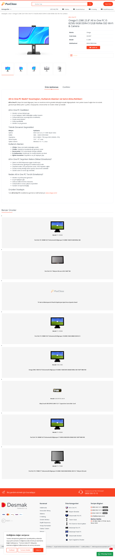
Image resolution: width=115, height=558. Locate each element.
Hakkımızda (43, 508)
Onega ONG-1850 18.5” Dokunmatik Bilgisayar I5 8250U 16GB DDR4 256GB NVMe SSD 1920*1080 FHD (57, 370)
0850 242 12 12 (100, 507)
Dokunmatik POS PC (73, 515)
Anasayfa (4, 14)
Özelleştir (12, 550)
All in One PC (72, 17)
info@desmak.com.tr (98, 516)
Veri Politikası (48, 546)
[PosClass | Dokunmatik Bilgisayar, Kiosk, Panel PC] (9, 4)
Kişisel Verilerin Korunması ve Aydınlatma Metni (66, 546)
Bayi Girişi (108, 4)
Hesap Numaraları (45, 525)
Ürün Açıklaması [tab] (51, 87)
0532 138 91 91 (99, 513)
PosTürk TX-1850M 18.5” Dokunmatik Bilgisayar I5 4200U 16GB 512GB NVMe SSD (57, 240)
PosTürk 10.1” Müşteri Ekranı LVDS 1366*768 (57, 271)
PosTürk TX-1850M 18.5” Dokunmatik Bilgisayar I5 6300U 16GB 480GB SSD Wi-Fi (57, 336)
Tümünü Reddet (25, 550)
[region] (25, 543)
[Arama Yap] (59, 4)
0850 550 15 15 (91, 493)
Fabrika (65, 9)
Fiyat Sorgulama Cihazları (74, 539)
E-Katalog (93, 9)
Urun (10, 14)
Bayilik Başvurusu (107, 9)
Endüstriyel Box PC (72, 527)
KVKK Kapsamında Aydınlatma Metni (101, 546)
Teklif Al (93, 47)
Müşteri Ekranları (72, 511)
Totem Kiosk (71, 519)
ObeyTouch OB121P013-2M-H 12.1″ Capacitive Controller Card (57, 403)
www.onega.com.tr (51, 193)
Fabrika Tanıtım (44, 528)
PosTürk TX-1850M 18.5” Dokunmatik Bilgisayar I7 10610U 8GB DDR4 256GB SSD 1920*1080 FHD (57, 437)
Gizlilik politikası (85, 546)
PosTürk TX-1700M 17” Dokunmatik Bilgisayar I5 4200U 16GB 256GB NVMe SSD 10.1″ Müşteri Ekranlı (57, 471)
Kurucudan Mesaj (45, 511)
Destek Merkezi (79, 9)
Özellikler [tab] (66, 87)
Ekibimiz (42, 514)
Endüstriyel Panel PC (73, 531)
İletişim (42, 531)
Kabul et (38, 550)
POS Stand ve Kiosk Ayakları (75, 523)
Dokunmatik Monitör (73, 535)
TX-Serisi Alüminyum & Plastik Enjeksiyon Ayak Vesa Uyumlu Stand (57, 302)
